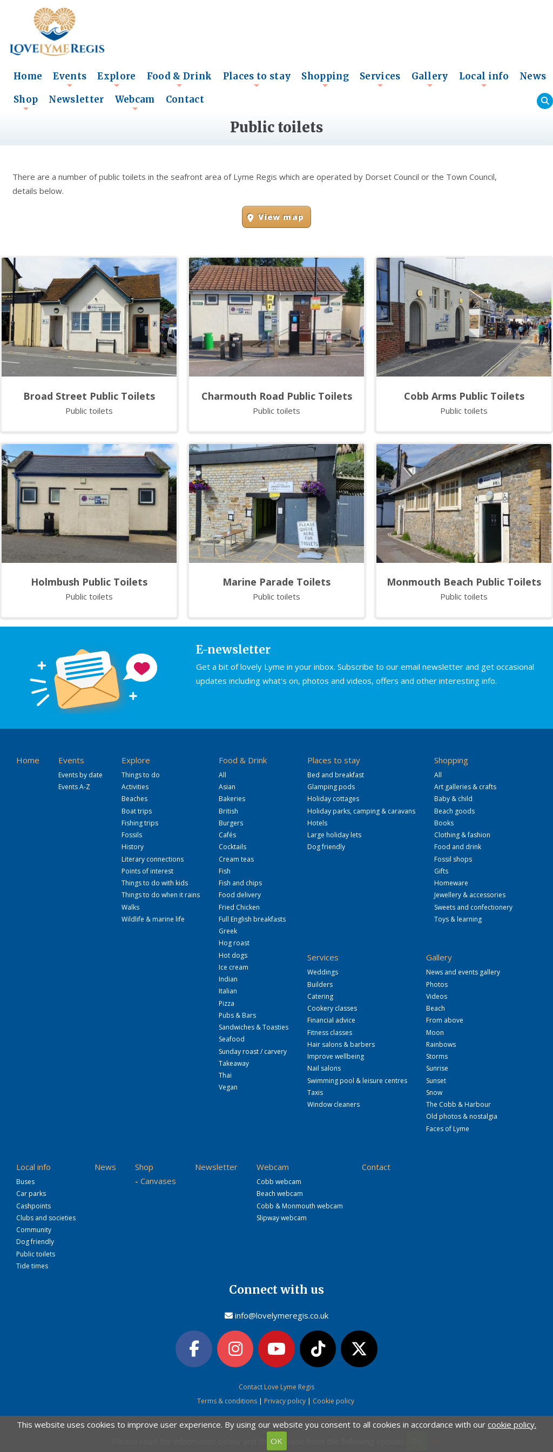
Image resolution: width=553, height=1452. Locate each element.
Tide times (32, 1265)
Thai (225, 1075)
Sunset (436, 1080)
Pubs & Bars (237, 1015)
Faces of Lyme (447, 1128)
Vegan (228, 1087)
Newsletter (76, 99)
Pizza (226, 1003)
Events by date (80, 774)
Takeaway (234, 1063)
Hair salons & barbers (341, 1044)
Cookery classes (332, 1008)
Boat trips (137, 811)
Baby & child (453, 798)
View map (281, 217)
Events (69, 79)
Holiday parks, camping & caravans (361, 811)
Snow (434, 1092)
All (222, 774)
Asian (227, 786)
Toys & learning (458, 919)
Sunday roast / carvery (253, 1051)
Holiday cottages (333, 798)
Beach (435, 1008)
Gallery (430, 79)
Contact (185, 99)
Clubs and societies (46, 1217)
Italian (228, 991)
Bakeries (232, 798)
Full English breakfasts (252, 919)
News (533, 76)
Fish (225, 871)
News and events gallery (463, 972)
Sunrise (437, 1068)
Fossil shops (453, 859)
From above (444, 1020)
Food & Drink (179, 79)
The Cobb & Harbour (458, 1104)
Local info (484, 79)
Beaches (134, 798)
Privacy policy (285, 1401)
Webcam (135, 102)
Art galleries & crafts (465, 786)
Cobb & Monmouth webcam (300, 1206)
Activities (135, 786)
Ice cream (233, 967)
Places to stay (257, 79)
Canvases (158, 1180)
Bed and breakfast (335, 774)
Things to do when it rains (161, 894)
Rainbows (441, 1044)
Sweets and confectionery (473, 907)
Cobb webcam (279, 1181)
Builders (320, 984)
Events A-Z (74, 786)
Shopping (325, 79)
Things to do (141, 774)
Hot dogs (233, 955)
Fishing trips (140, 823)
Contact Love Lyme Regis (276, 1387)
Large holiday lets (334, 834)
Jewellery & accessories (469, 894)
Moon (435, 1032)
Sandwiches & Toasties (253, 1027)
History (133, 846)
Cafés (227, 834)
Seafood (232, 1039)
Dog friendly (326, 846)
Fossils (132, 834)
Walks (130, 907)
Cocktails (232, 846)
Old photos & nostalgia (461, 1116)
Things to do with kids (155, 883)
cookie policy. (512, 1424)
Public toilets (35, 1254)
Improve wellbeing (335, 1056)
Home (28, 76)
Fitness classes (329, 1032)
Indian (228, 979)
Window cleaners (333, 1104)
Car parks (31, 1193)
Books (444, 823)
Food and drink (457, 846)
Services (380, 79)
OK (276, 1440)
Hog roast (234, 942)
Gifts (441, 871)
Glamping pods (331, 786)
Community (33, 1229)
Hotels (317, 823)
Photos (437, 984)
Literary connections (153, 859)
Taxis (315, 1092)
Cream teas (236, 859)
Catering (320, 996)
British (228, 811)
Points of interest (147, 871)
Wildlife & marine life (153, 919)
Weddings (322, 972)
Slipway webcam (282, 1217)
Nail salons (324, 1068)
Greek (228, 931)
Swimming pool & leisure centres (357, 1080)
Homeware (451, 883)
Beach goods (454, 811)
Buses (25, 1181)
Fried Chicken (239, 907)
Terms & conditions (227, 1401)
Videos (436, 996)
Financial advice (331, 1020)
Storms (437, 1056)
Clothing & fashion (462, 834)
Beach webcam (280, 1193)
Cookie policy (333, 1401)
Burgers (231, 823)
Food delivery (240, 894)
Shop (26, 102)
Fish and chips (240, 883)
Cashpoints (33, 1206)
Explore (116, 79)
